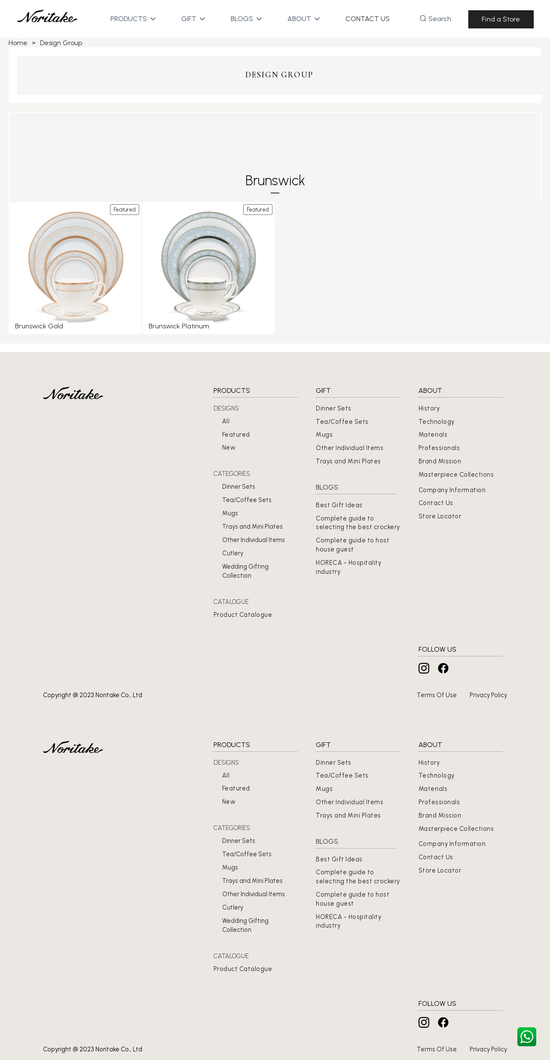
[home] (47, 18)
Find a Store (501, 19)
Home (18, 43)
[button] (128, 19)
